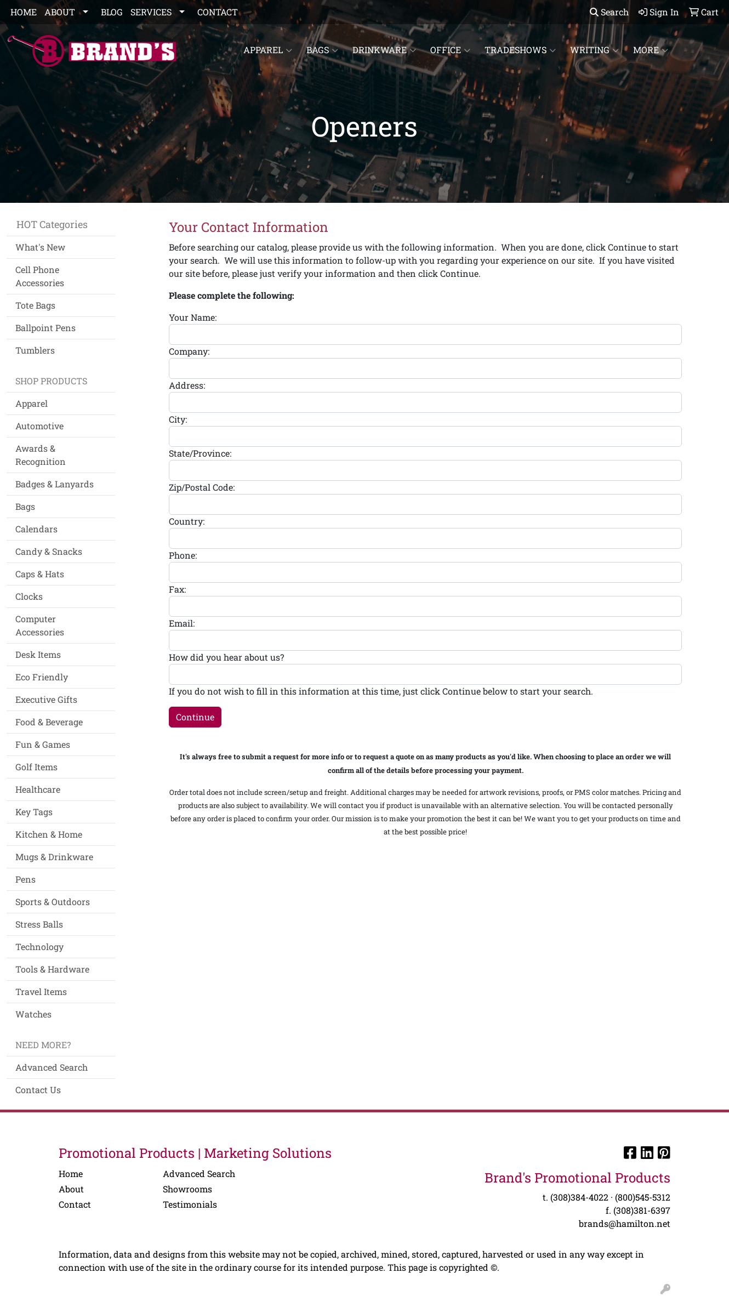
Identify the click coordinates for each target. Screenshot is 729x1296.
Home (71, 1173)
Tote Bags (35, 305)
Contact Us (38, 1089)
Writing (594, 49)
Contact (75, 1204)
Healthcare (37, 789)
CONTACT (217, 12)
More (650, 49)
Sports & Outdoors (52, 901)
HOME (23, 12)
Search (609, 12)
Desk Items (38, 654)
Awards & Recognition (40, 454)
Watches (33, 1014)
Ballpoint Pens (45, 327)
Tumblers (35, 350)
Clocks (29, 596)
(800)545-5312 (642, 1197)
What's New (40, 247)
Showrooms (187, 1189)
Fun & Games (42, 744)
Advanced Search (51, 1067)
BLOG (112, 12)
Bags (322, 49)
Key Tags (34, 811)
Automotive (39, 425)
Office (450, 49)
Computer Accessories (39, 625)
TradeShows (520, 49)
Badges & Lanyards (54, 484)
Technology (39, 946)
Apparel (267, 49)
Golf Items (36, 766)
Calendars (36, 529)
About (71, 1189)
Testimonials (190, 1204)
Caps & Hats (39, 573)
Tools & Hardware (52, 969)
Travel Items (41, 991)
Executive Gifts (46, 699)
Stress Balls (39, 924)
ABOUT (59, 12)
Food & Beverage (49, 721)
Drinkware (384, 49)
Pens (25, 879)
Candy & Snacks (48, 551)
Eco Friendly (41, 677)
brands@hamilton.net (624, 1223)
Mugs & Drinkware (54, 856)
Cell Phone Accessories (39, 276)
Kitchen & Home (48, 834)
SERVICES (151, 12)
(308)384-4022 (579, 1197)
